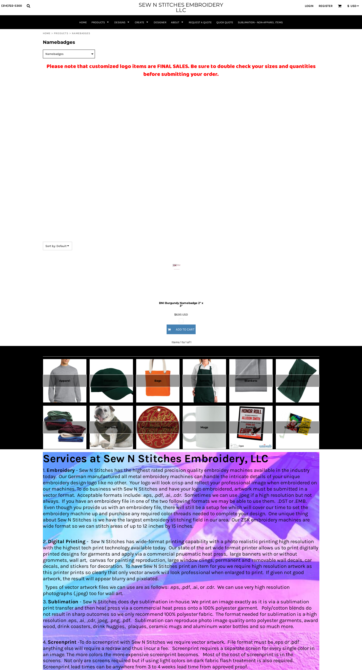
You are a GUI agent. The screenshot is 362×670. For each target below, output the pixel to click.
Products (61, 33)
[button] (28, 6)
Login (309, 6)
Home (46, 33)
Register (326, 6)
